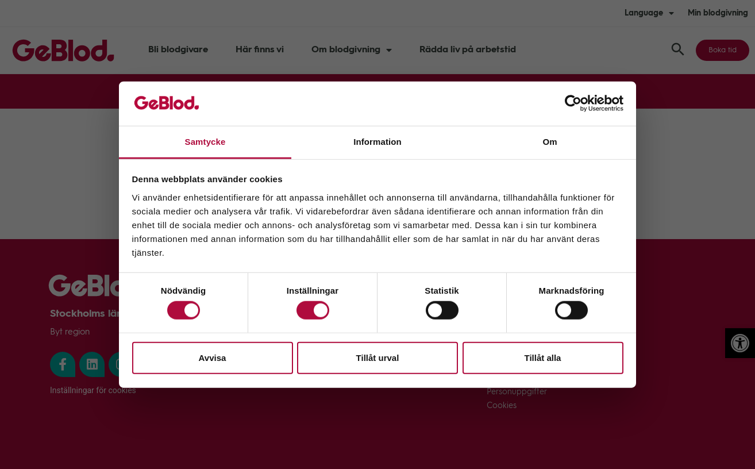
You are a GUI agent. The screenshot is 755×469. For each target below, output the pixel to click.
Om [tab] (549, 142)
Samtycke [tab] (205, 142)
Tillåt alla (543, 357)
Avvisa (212, 357)
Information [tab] (377, 142)
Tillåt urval (377, 357)
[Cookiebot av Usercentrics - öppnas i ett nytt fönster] (573, 103)
